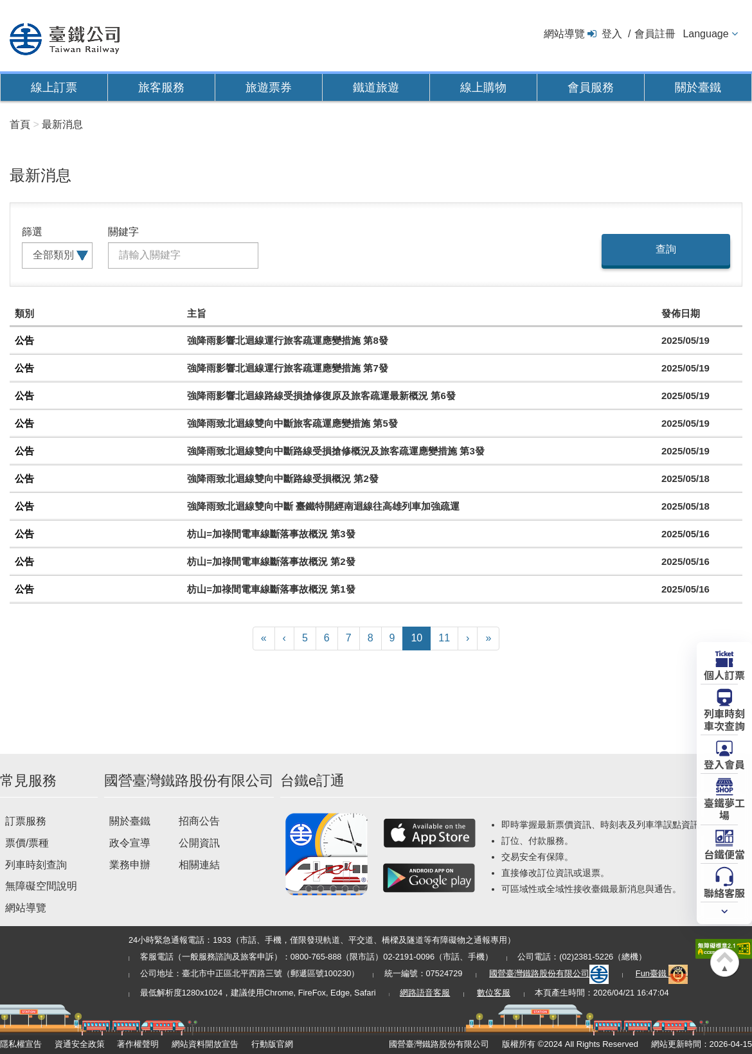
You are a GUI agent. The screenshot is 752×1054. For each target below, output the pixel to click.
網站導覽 (564, 33)
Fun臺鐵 (662, 973)
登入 (612, 33)
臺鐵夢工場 (724, 808)
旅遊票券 (269, 87)
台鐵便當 (724, 853)
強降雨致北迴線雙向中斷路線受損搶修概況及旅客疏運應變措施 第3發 (336, 450)
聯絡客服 (724, 892)
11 (444, 637)
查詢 (666, 249)
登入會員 (724, 763)
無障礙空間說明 (41, 885)
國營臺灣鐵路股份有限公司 (549, 973)
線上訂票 (54, 87)
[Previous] (284, 638)
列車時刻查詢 (36, 864)
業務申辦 (129, 864)
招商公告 (199, 821)
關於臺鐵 (698, 87)
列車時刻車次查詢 (724, 719)
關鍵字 (123, 231)
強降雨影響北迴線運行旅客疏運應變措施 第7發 (287, 367)
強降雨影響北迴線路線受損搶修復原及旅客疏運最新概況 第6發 (321, 395)
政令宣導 (129, 842)
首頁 (20, 124)
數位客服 (493, 992)
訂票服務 (25, 821)
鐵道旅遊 (376, 87)
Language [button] (705, 33)
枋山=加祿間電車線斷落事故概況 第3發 (271, 533)
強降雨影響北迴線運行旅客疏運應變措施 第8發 (287, 340)
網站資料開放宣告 (205, 1044)
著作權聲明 (138, 1044)
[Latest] (488, 638)
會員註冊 (655, 33)
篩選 (32, 231)
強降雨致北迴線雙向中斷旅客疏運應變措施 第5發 (292, 423)
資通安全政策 (80, 1044)
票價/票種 (27, 842)
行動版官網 (272, 1044)
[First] (264, 638)
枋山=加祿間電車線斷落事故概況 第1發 (271, 589)
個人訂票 (724, 674)
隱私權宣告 (21, 1044)
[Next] (468, 638)
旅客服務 (161, 87)
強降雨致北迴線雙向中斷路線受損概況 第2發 (283, 478)
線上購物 (483, 87)
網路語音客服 (425, 992)
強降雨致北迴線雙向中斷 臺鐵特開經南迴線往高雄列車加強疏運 (323, 506)
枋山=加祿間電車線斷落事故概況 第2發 (271, 561)
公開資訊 (199, 842)
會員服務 (591, 87)
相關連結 (199, 864)
